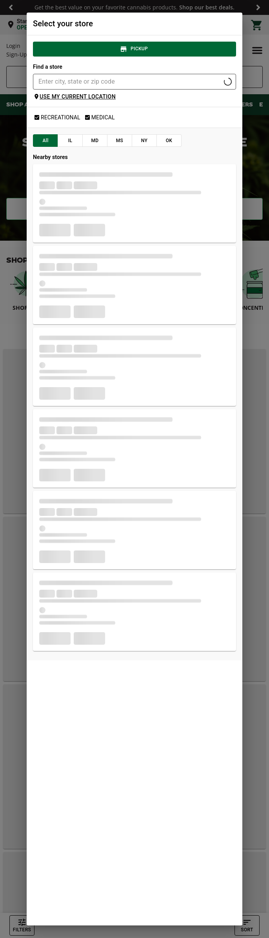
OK (169, 140)
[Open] (227, 81)
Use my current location (74, 96)
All (45, 140)
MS (119, 140)
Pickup (134, 49)
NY (144, 140)
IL (70, 140)
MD (95, 140)
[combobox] (128, 81)
